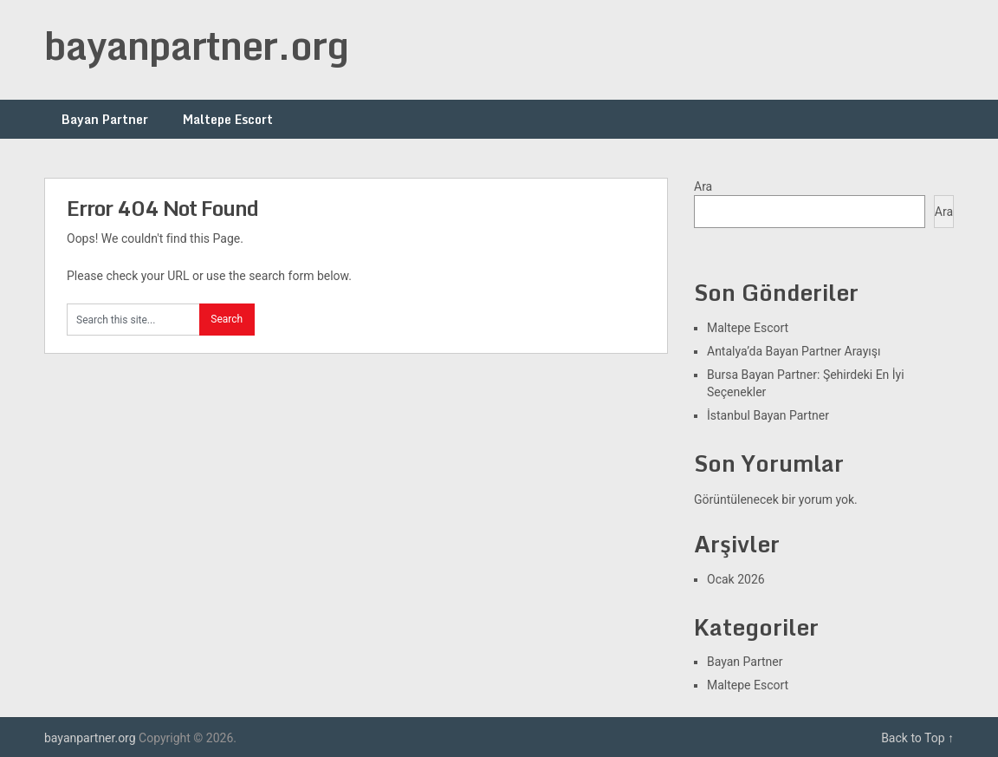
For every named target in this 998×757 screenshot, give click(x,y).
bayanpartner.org (196, 45)
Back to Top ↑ (917, 738)
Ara (703, 186)
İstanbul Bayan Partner (768, 415)
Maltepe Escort (228, 119)
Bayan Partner (105, 119)
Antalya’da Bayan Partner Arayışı (793, 351)
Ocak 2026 (736, 579)
